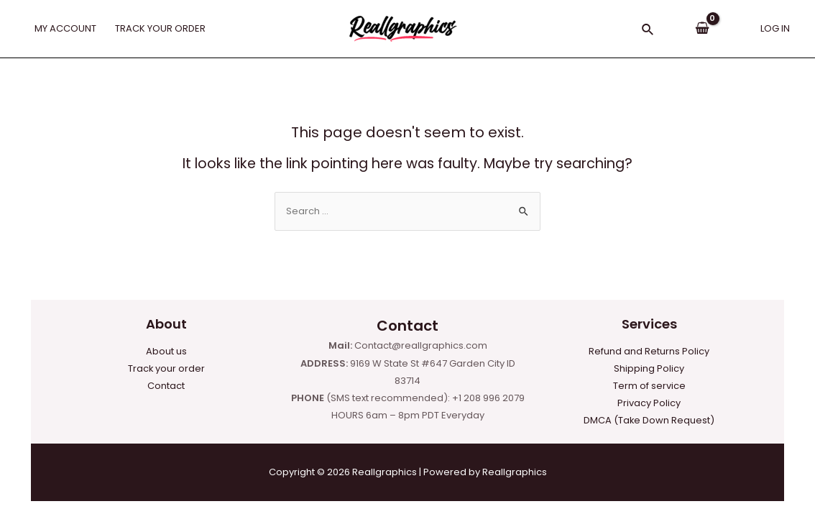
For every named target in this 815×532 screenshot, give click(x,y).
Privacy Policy (649, 403)
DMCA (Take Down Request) (649, 420)
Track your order (166, 368)
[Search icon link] (648, 31)
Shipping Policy (649, 368)
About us (166, 350)
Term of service (649, 386)
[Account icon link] (775, 28)
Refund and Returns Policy (649, 350)
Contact (166, 386)
